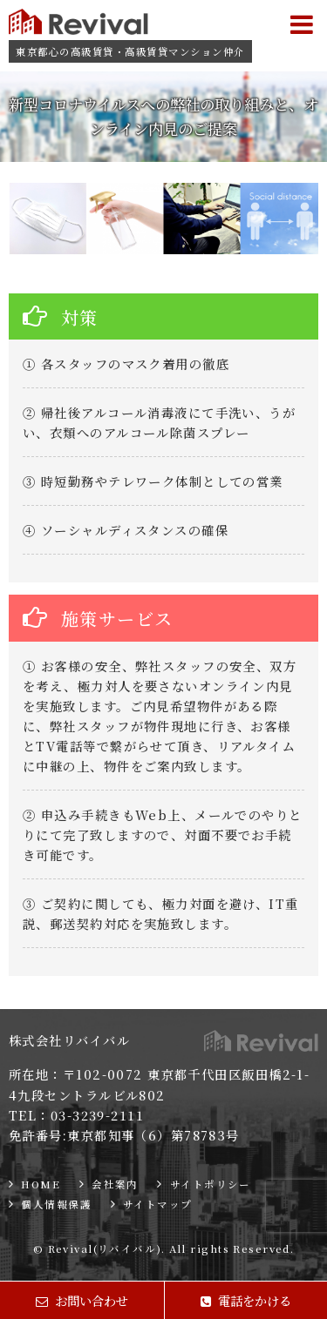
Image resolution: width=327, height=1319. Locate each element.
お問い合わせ (82, 1300)
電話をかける (246, 1300)
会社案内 (115, 1184)
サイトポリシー (210, 1184)
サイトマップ (158, 1204)
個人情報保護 (56, 1204)
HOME (40, 1184)
